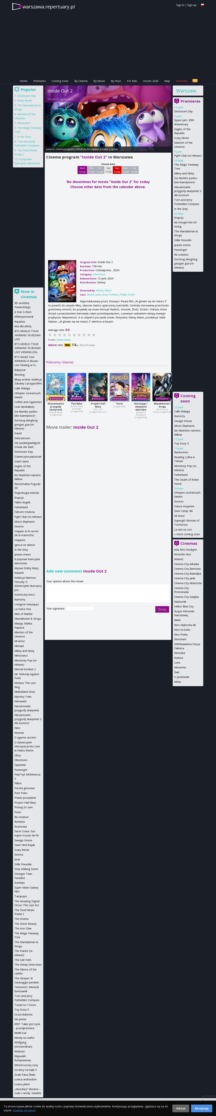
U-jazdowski (181, 677)
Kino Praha (181, 634)
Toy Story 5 (181, 443)
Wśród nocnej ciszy (26, 1065)
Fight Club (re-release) (188, 155)
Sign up (192, 5)
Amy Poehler (110, 294)
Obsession (23, 123)
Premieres (39, 81)
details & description (87, 149)
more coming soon (188, 534)
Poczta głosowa (24, 788)
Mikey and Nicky (184, 173)
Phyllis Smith (127, 294)
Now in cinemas (29, 294)
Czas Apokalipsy (24, 406)
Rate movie (64, 339)
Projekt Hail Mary (98, 405)
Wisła (177, 682)
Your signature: (56, 608)
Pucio (119, 403)
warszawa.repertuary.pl (48, 6)
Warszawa (186, 90)
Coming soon (188, 398)
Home (23, 81)
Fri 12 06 (99, 169)
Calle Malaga (182, 411)
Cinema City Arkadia (186, 564)
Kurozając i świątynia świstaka (140, 406)
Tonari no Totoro (25, 1005)
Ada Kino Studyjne (185, 549)
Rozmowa (20, 826)
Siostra (18, 854)
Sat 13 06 (108, 169)
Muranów (180, 667)
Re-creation (181, 254)
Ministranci (21, 655)
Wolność (19, 1051)
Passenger (180, 249)
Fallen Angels (22, 502)
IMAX (177, 620)
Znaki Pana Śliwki (24, 1074)
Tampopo (20, 896)
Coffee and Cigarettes (28, 402)
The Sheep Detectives (28, 964)
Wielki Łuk (20, 1033)
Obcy (17, 755)
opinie (114, 149)
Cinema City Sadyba (186, 597)
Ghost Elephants (184, 426)
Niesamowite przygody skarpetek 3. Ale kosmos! (188, 191)
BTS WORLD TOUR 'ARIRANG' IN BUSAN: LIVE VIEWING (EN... (27, 348)
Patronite (182, 81)
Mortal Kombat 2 (25, 669)
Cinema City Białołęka (187, 573)
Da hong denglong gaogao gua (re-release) (185, 263)
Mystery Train (22, 696)
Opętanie (20, 765)
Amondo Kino (182, 554)
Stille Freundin (182, 240)
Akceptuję (202, 1108)
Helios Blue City (184, 606)
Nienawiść (20, 701)
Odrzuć (180, 1108)
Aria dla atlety (22, 326)
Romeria (19, 821)
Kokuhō (19, 573)
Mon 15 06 (125, 169)
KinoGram (180, 639)
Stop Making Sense (26, 869)
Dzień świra (21, 461)
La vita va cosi (183, 529)
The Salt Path (22, 960)
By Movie (99, 81)
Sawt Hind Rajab (24, 845)
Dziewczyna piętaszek (27, 456)
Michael (19, 646)
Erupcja (178, 217)
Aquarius (19, 321)
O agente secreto (25, 737)
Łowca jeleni (22, 1084)
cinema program (65, 149)
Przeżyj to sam (23, 807)
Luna (177, 662)
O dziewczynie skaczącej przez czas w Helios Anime (27, 746)
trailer (105, 149)
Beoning (19, 374)
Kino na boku (182, 629)
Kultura (178, 658)
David (18, 433)
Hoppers (19, 540)
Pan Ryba (76, 403)
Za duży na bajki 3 (25, 1070)
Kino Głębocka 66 (185, 625)
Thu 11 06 (91, 169)
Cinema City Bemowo (187, 568)
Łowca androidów (25, 1079)
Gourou (178, 501)
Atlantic (179, 559)
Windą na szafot (24, 1037)
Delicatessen (22, 438)
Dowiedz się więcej (24, 1110)
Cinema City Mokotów (188, 583)
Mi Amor (179, 516)
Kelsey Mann (67, 99)
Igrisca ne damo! (24, 545)
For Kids (132, 81)
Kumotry (179, 416)
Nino (17, 728)
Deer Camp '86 (183, 511)
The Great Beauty (25, 923)
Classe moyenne (184, 506)
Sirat (17, 859)
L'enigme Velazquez (26, 604)
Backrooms (181, 452)
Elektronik (180, 601)
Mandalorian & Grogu (27, 618)
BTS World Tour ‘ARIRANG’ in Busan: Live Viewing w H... (26, 361)
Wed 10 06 (82, 169)
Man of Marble (23, 614)
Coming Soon (60, 81)
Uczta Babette (23, 1014)
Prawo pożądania (25, 797)
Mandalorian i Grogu (162, 405)
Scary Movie (181, 138)
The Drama (21, 919)
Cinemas (189, 543)
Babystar (20, 370)
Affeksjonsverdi (23, 316)
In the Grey (181, 209)
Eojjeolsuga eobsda (26, 493)
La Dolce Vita (22, 609)
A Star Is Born (22, 312)
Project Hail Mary (25, 802)
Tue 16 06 (134, 169)
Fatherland (181, 475)
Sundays (19, 882)
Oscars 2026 (150, 81)
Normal (19, 733)
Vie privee (20, 1019)
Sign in (180, 5)
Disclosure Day (183, 111)
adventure (99, 274)
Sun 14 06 (117, 169)
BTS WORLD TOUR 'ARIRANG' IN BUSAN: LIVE (27, 335)
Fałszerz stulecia (24, 512)
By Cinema (80, 81)
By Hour (116, 81)
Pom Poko (20, 793)
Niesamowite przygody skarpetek (56, 406)
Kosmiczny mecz (24, 594)
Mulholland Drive (24, 691)
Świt (176, 672)
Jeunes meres (182, 245)
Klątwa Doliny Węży (26, 568)
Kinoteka (179, 653)
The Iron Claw (22, 928)
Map (167, 81)
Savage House (183, 421)
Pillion (18, 783)
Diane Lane (94, 294)
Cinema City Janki (184, 578)
